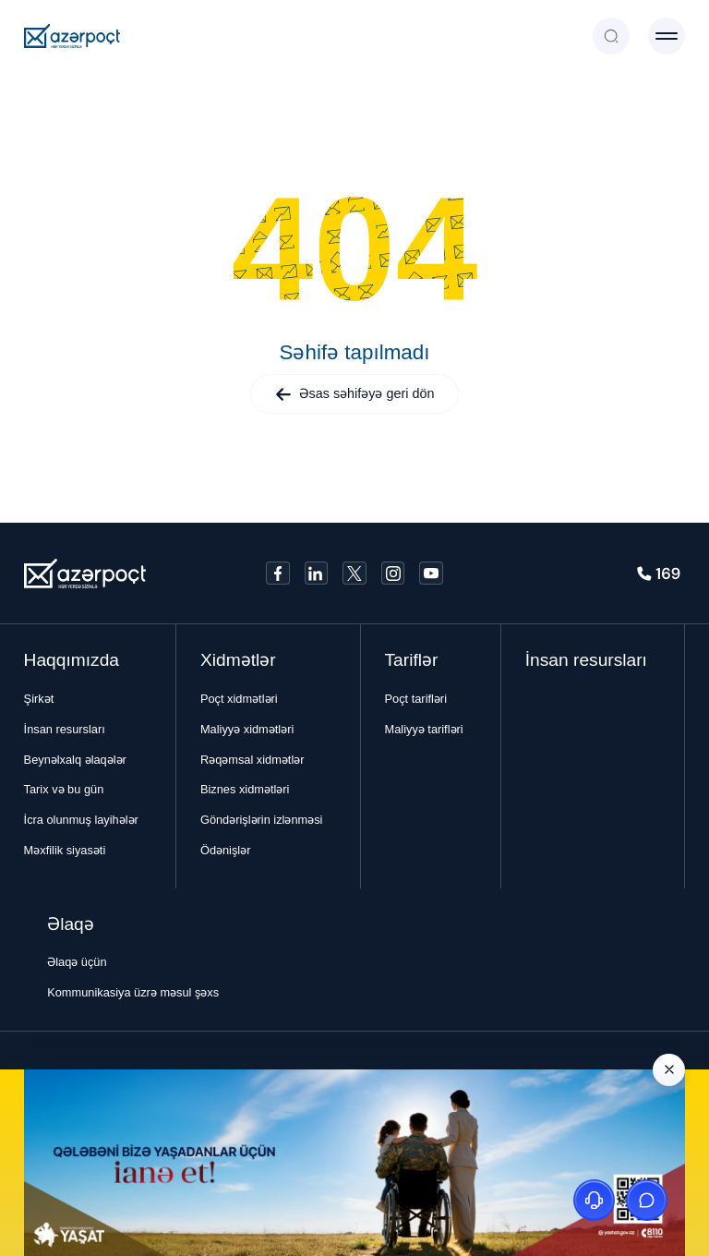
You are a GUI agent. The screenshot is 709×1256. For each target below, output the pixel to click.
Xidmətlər (238, 660)
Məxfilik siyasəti (65, 850)
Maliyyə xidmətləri (247, 729)
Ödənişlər (225, 850)
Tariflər (412, 660)
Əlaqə (70, 924)
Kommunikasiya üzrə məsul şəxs (133, 992)
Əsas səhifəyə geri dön (355, 394)
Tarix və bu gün (64, 789)
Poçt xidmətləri (239, 699)
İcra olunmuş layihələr (81, 820)
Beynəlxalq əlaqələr (75, 760)
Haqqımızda (71, 660)
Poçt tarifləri (416, 699)
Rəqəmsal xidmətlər (252, 760)
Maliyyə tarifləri (424, 729)
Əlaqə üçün (76, 962)
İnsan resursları (64, 729)
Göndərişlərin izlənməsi (261, 820)
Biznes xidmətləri (245, 789)
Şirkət (39, 699)
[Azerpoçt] (72, 36)
